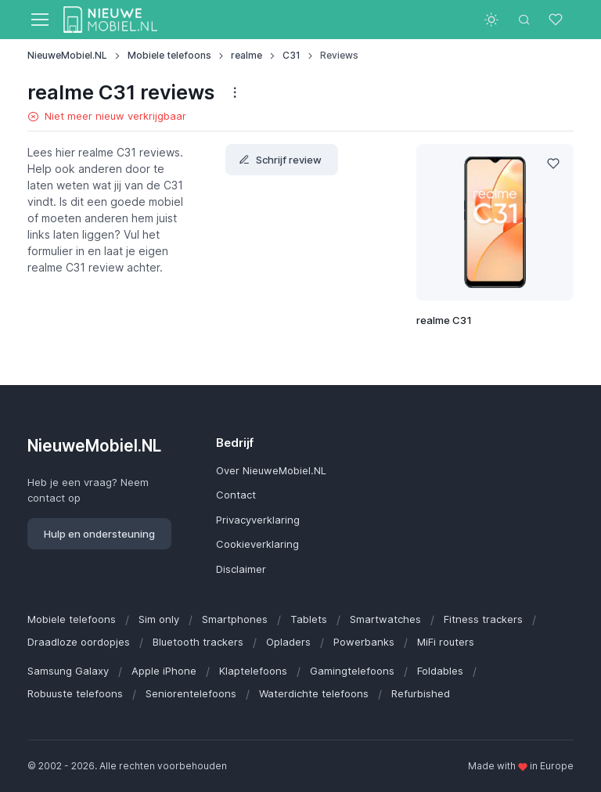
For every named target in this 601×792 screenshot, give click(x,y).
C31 (291, 55)
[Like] (553, 164)
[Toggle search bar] (524, 19)
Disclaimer (241, 569)
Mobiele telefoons (169, 55)
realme (246, 55)
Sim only (159, 619)
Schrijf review (280, 159)
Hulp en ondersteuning (99, 533)
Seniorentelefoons (191, 693)
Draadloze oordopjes (78, 641)
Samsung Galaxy (68, 670)
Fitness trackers (483, 619)
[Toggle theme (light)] (491, 19)
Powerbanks (363, 641)
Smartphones (235, 619)
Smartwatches (385, 619)
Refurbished (420, 693)
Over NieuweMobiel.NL (271, 470)
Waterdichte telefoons (314, 693)
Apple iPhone (163, 670)
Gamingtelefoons (352, 670)
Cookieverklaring (257, 544)
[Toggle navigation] (39, 19)
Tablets (308, 619)
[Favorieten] (557, 19)
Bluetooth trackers (198, 641)
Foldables (440, 670)
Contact (236, 494)
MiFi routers (445, 641)
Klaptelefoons (253, 670)
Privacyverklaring (258, 519)
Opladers (288, 641)
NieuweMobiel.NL (67, 55)
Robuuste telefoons (75, 693)
